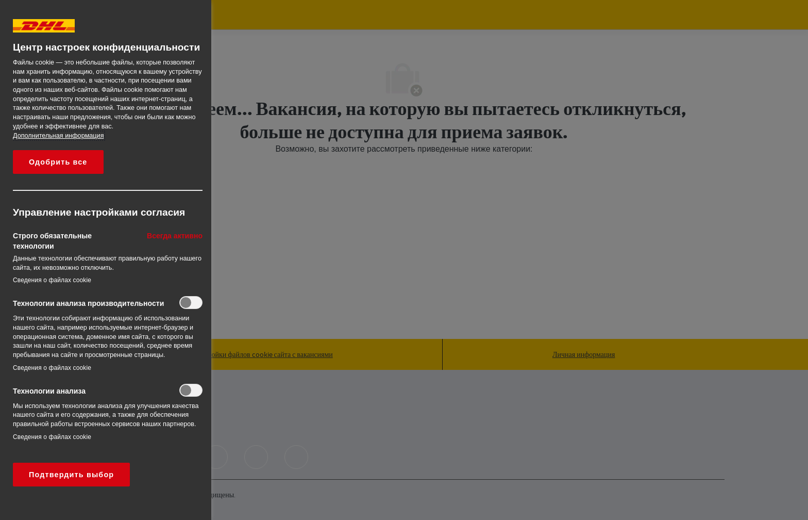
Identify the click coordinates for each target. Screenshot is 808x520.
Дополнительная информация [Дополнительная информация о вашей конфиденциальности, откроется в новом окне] (58, 135)
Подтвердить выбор (71, 474)
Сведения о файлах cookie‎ (52, 280)
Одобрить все (58, 162)
